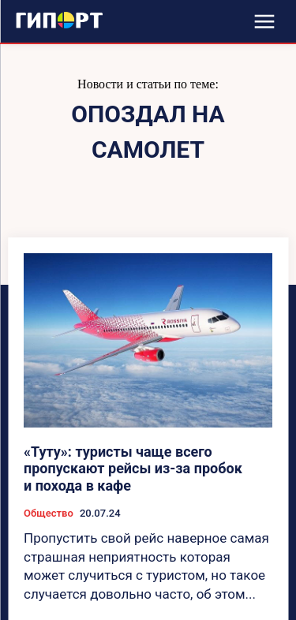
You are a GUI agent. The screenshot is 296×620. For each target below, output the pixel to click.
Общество (48, 513)
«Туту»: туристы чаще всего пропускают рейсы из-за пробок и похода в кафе (133, 468)
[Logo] (59, 20)
